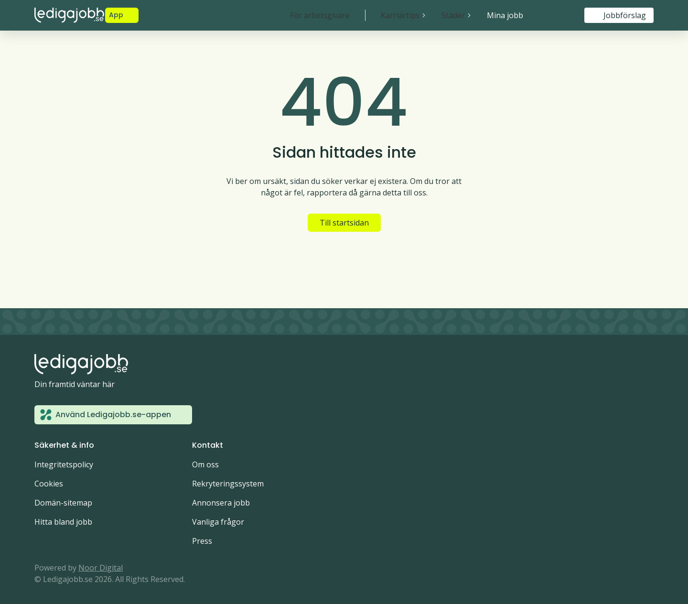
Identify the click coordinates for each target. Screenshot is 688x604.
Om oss (205, 464)
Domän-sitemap (63, 502)
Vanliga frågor (218, 522)
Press (202, 541)
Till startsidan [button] (344, 222)
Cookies (48, 483)
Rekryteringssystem (228, 483)
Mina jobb (505, 15)
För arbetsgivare (320, 15)
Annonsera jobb (221, 502)
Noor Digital (100, 567)
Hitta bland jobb (63, 522)
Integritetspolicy (63, 464)
